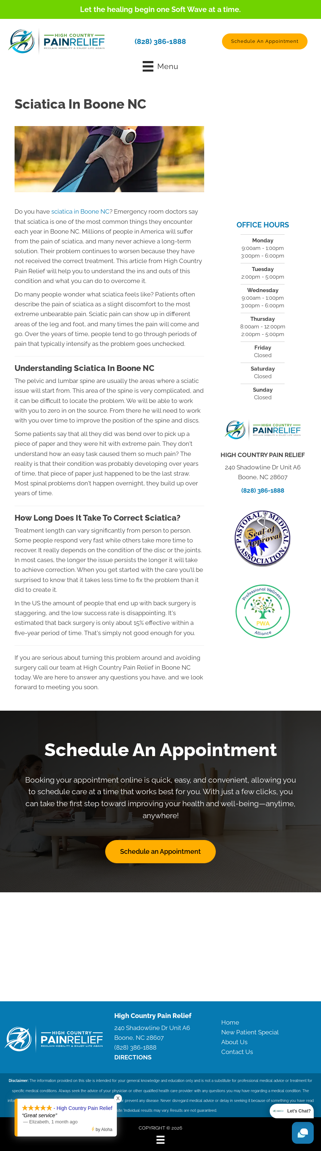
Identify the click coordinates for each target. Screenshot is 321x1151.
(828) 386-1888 (160, 41)
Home (230, 1022)
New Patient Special (250, 1032)
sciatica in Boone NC (80, 211)
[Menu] (160, 1139)
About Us (234, 1042)
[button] (265, 41)
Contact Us (237, 1051)
